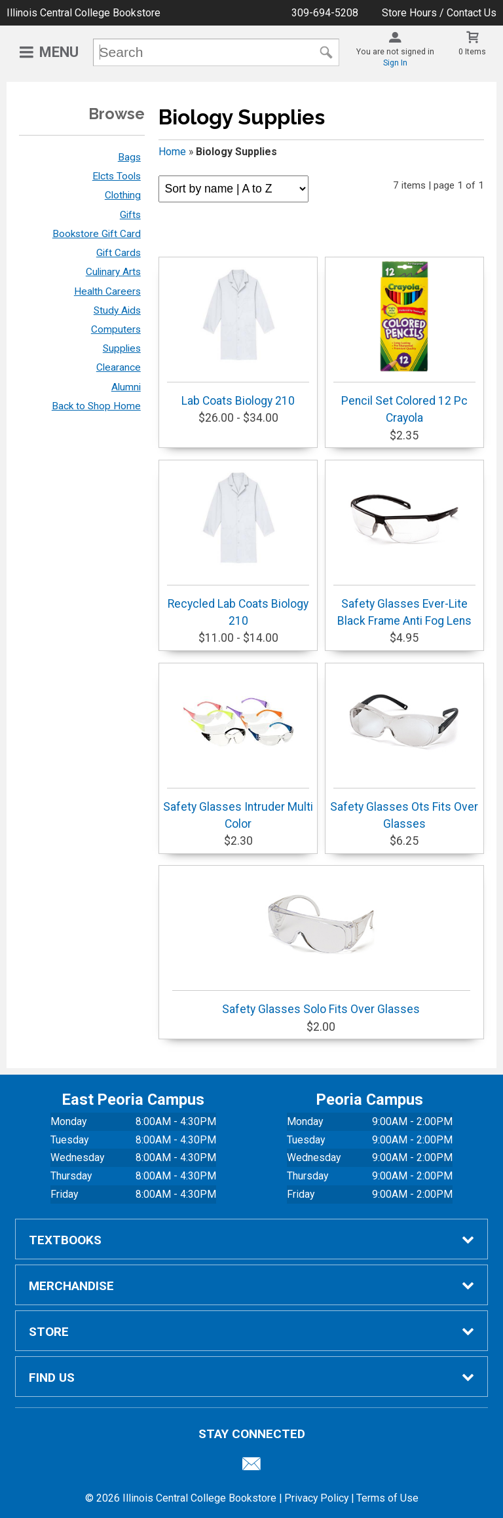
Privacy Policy (316, 1498)
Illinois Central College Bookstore (83, 13)
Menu (59, 52)
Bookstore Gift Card (96, 234)
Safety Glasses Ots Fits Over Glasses (404, 748)
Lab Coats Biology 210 (238, 334)
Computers (116, 329)
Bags (129, 157)
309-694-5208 (324, 13)
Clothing (123, 195)
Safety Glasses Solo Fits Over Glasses (321, 942)
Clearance (118, 367)
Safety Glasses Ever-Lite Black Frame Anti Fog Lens (404, 545)
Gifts (130, 215)
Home (172, 151)
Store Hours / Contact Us (439, 13)
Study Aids (117, 310)
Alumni (126, 387)
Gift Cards (118, 253)
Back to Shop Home (96, 406)
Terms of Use (387, 1498)
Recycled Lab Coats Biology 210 (238, 545)
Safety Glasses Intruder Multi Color (238, 748)
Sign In (395, 62)
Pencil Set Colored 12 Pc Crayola (404, 342)
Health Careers (107, 291)
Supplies (122, 348)
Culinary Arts (113, 272)
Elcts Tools (116, 176)
